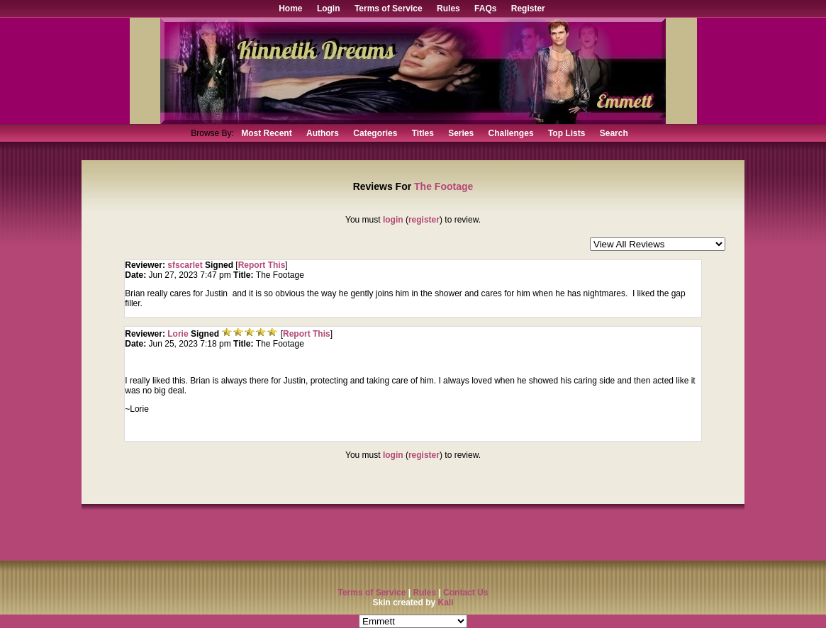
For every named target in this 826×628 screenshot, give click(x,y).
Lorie (179, 334)
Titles (423, 133)
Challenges (511, 133)
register (424, 220)
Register (528, 8)
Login (328, 8)
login (393, 220)
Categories (375, 133)
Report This (262, 265)
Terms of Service (389, 8)
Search (614, 133)
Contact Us (465, 593)
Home (290, 8)
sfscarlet (184, 265)
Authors (322, 133)
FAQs (485, 8)
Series (461, 133)
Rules (448, 8)
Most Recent (266, 133)
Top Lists (566, 133)
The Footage (443, 186)
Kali (446, 602)
